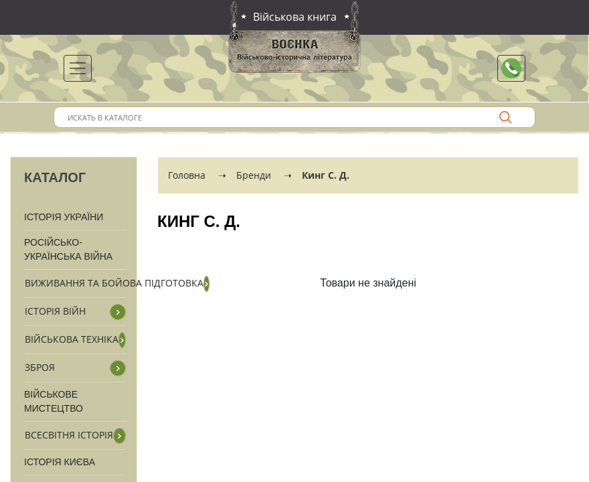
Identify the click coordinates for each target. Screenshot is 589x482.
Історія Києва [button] (59, 462)
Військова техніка (71, 339)
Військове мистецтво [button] (53, 401)
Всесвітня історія (69, 434)
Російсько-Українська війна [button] (68, 249)
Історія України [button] (63, 217)
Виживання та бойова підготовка (114, 282)
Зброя (40, 367)
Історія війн (55, 311)
